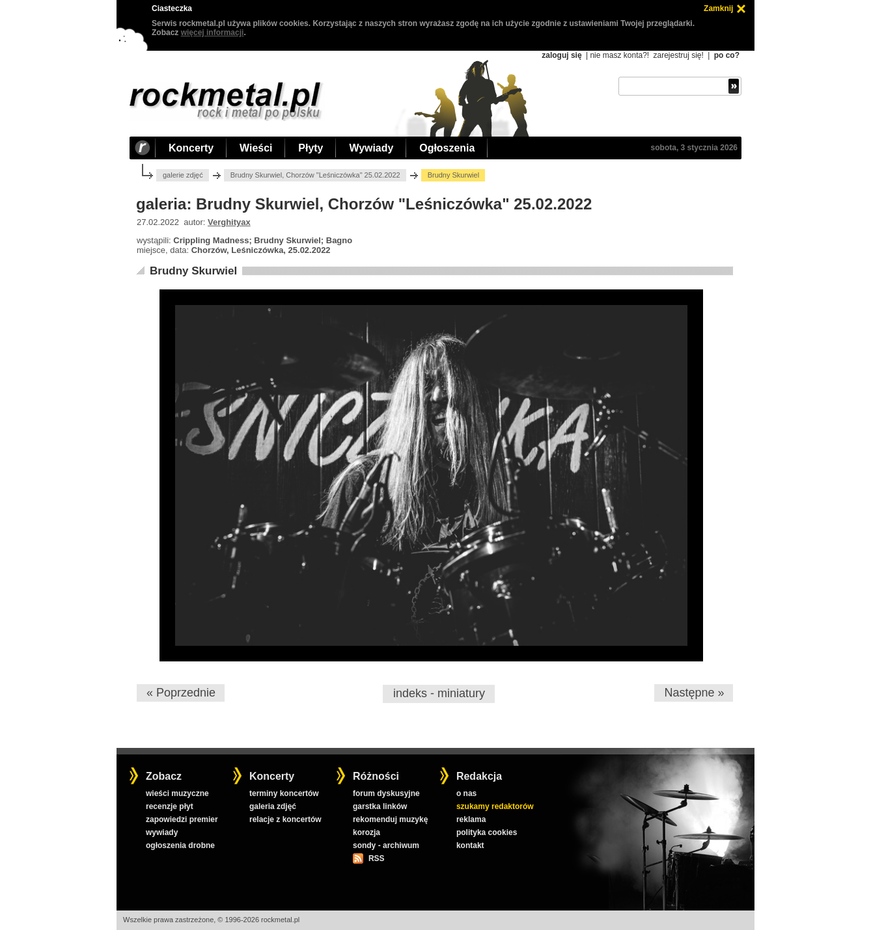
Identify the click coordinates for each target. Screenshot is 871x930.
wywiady (162, 832)
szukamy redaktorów (495, 806)
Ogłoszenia (447, 147)
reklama (471, 819)
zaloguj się (561, 55)
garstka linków (380, 806)
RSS (376, 858)
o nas (466, 793)
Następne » (694, 692)
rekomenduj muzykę (390, 819)
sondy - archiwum (386, 845)
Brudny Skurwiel (193, 271)
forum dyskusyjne (386, 793)
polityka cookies (486, 832)
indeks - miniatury (439, 693)
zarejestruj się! (678, 55)
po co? (727, 55)
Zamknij (718, 8)
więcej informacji (212, 32)
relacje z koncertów (285, 819)
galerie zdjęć (183, 175)
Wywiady (371, 147)
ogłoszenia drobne (180, 845)
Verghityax (229, 222)
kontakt (470, 845)
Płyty (310, 147)
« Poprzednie (180, 692)
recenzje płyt (169, 806)
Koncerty (191, 147)
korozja (366, 832)
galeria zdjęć (272, 806)
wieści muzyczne (177, 793)
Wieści (256, 147)
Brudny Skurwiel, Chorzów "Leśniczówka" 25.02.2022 (315, 175)
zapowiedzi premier (182, 819)
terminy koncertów (284, 793)
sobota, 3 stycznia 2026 (694, 147)
